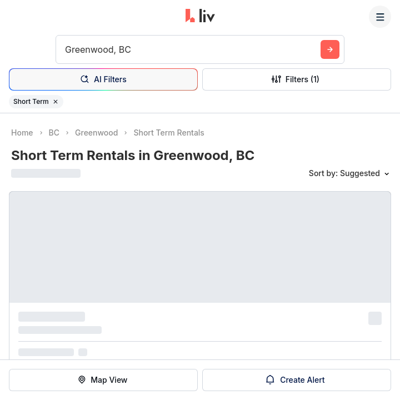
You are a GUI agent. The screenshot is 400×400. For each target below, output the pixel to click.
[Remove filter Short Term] (55, 101)
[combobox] (66, 49)
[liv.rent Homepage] (200, 16)
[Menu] (380, 17)
